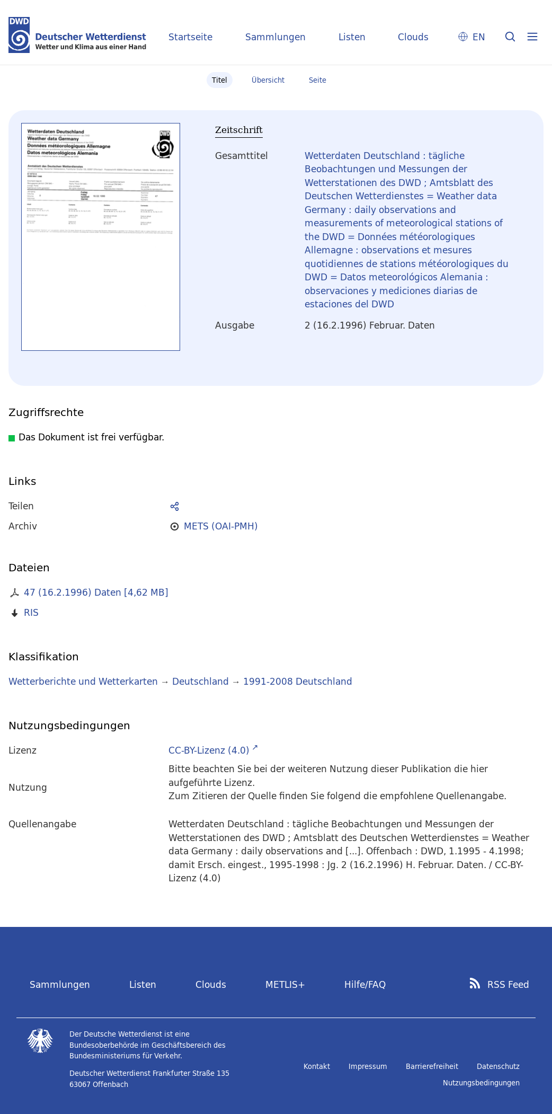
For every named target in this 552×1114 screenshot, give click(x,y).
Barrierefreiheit (432, 1066)
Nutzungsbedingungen (481, 1083)
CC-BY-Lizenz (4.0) (209, 750)
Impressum (368, 1066)
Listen (352, 37)
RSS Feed (508, 984)
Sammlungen (275, 37)
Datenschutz (498, 1066)
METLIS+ (285, 984)
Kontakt (317, 1066)
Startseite (190, 37)
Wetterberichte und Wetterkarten (83, 681)
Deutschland (200, 681)
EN (479, 37)
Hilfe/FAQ (365, 984)
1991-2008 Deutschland (297, 681)
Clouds (413, 37)
